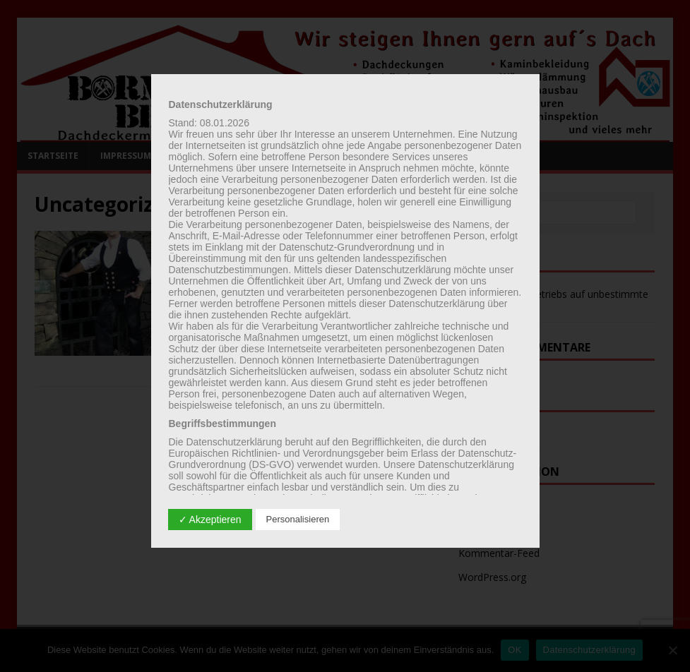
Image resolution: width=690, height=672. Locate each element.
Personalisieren (298, 519)
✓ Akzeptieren (210, 519)
